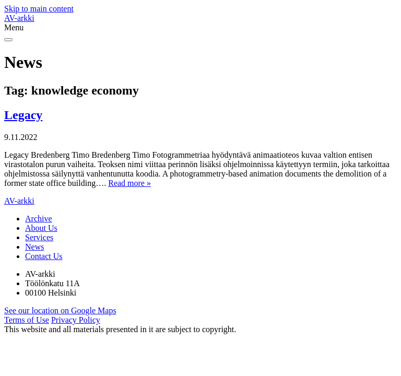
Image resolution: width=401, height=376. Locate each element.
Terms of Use (26, 319)
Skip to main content (39, 8)
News (34, 246)
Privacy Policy (75, 319)
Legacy (23, 115)
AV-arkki (19, 18)
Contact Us (44, 256)
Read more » (129, 183)
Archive (38, 218)
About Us (41, 228)
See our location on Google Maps (60, 310)
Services (39, 237)
